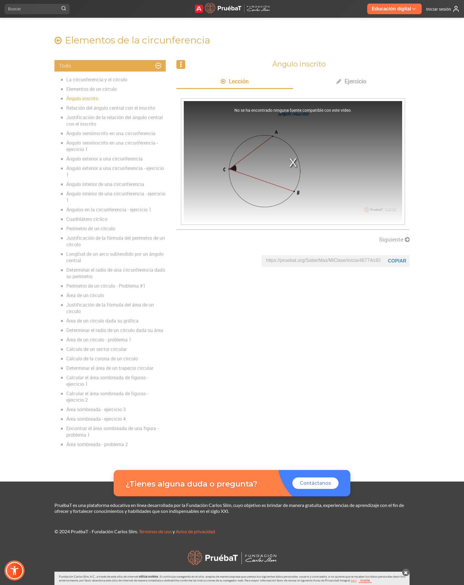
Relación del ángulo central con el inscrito (110, 108)
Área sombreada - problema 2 (97, 444)
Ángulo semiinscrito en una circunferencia (110, 133)
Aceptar (365, 580)
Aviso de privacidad (195, 531)
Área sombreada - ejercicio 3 (96, 409)
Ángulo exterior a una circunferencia (104, 158)
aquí (354, 580)
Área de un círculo (85, 295)
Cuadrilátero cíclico (86, 219)
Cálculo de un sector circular (96, 349)
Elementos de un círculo (91, 89)
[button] (14, 570)
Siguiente (394, 239)
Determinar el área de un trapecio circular (109, 368)
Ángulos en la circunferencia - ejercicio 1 (109, 209)
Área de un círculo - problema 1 (98, 339)
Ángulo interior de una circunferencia (105, 184)
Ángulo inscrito (82, 98)
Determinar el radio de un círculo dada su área (114, 330)
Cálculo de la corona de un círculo (102, 358)
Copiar (397, 260)
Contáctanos (315, 483)
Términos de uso (155, 531)
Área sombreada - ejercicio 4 (96, 419)
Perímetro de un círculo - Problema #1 (106, 286)
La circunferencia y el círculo (96, 79)
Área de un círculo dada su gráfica (102, 320)
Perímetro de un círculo (90, 228)
